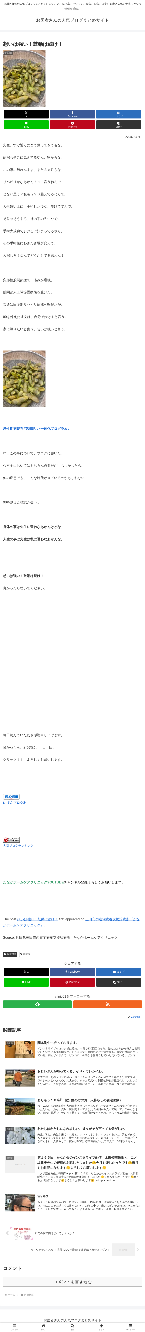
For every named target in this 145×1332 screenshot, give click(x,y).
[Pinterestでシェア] (72, 124)
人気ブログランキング (18, 845)
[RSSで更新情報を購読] (107, 1004)
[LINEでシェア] (26, 124)
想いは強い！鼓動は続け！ (37, 919)
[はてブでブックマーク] (118, 114)
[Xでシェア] (26, 114)
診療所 (25, 954)
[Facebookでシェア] (72, 114)
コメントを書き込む (72, 1282)
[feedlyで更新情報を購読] (37, 1004)
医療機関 (10, 954)
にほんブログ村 (15, 803)
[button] (118, 124)
